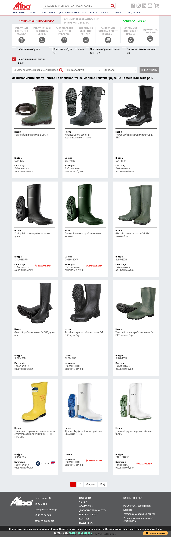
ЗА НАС (33, 12)
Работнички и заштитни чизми (28, 60)
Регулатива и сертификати (137, 505)
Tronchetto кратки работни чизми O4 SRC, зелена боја (136, 332)
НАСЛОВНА (19, 12)
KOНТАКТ (118, 12)
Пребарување (149, 70)
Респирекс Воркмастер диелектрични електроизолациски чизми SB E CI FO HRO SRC (35, 432)
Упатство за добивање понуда (139, 514)
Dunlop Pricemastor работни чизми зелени (85, 233)
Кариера (127, 510)
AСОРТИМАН (48, 12)
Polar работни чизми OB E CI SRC (35, 133)
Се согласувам (155, 533)
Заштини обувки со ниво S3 (139, 50)
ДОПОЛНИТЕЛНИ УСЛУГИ (72, 12)
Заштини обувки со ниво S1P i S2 (103, 50)
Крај (102, 484)
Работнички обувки (26, 49)
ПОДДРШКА (133, 12)
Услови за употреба (80, 532)
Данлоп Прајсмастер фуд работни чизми (136, 431)
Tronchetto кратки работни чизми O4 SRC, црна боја (85, 332)
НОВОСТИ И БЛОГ (99, 12)
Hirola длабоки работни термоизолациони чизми (85, 134)
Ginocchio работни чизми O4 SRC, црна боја (35, 332)
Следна (90, 484)
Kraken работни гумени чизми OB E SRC (136, 134)
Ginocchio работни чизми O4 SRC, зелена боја (136, 233)
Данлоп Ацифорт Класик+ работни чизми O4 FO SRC (85, 431)
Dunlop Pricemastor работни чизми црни (35, 233)
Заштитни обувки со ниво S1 (66, 50)
